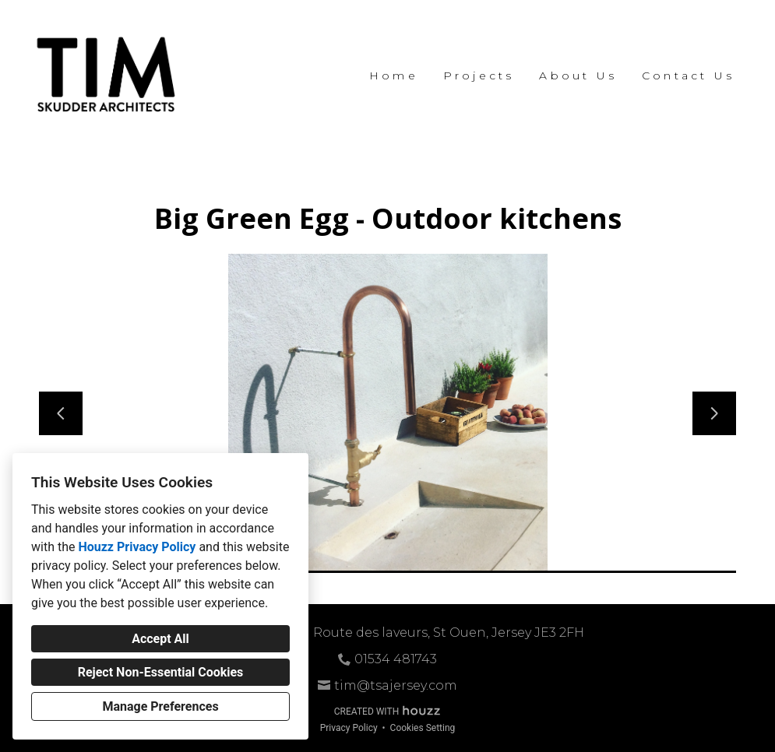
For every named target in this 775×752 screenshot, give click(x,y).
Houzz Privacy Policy (137, 546)
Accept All (160, 638)
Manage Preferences (160, 706)
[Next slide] (714, 413)
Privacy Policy (349, 727)
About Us (578, 76)
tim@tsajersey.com (395, 685)
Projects (479, 76)
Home (393, 76)
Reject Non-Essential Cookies (161, 672)
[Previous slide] (61, 413)
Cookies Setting (423, 727)
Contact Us (688, 76)
